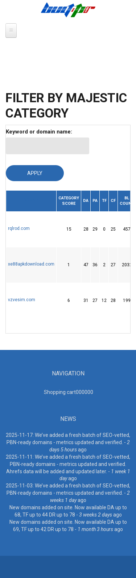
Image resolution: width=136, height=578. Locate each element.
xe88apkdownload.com (31, 264)
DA (85, 200)
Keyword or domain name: (39, 131)
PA (95, 200)
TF (104, 200)
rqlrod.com (19, 228)
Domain (31, 200)
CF (113, 200)
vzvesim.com (21, 299)
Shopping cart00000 (68, 392)
